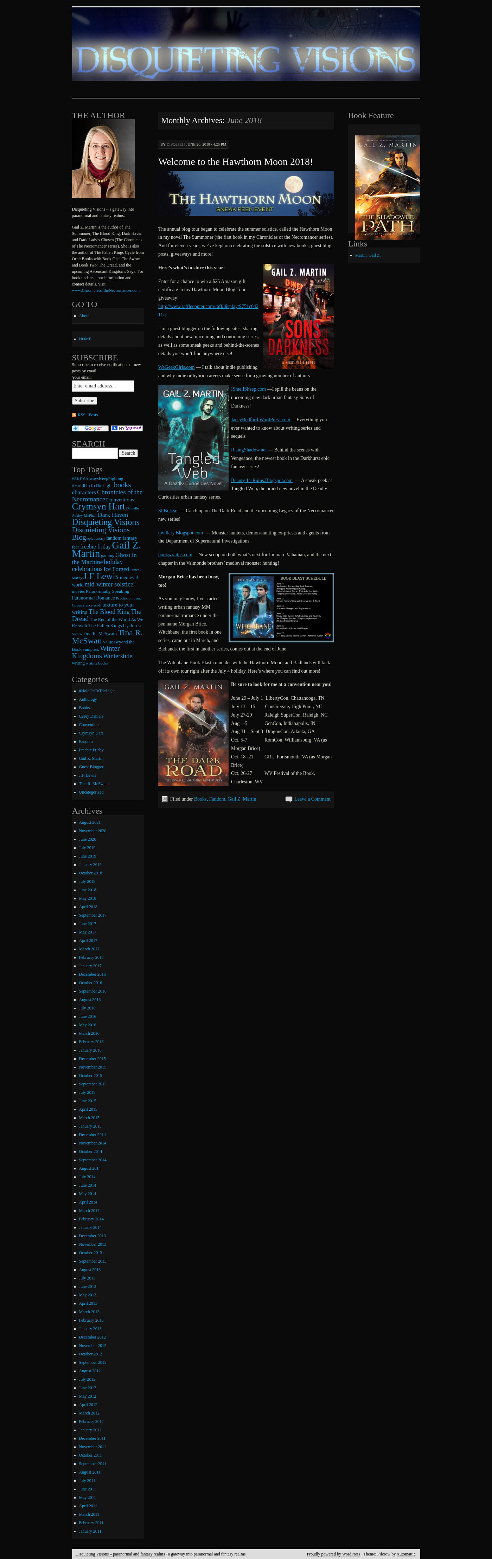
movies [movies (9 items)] (78, 591)
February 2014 (91, 1219)
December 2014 (92, 1134)
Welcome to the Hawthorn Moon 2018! (235, 161)
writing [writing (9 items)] (78, 663)
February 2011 (91, 1522)
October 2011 (90, 1455)
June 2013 (87, 1286)
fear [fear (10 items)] (75, 547)
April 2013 (88, 1303)
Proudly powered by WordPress (333, 1554)
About (84, 315)
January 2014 (90, 1227)
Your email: (82, 377)
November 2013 (93, 1244)
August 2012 (90, 1370)
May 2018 (87, 898)
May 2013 (87, 1294)
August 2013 (90, 1269)
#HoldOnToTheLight (97, 690)
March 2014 (89, 1210)
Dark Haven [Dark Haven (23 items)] (113, 514)
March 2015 (89, 1117)
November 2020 (93, 830)
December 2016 (92, 974)
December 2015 (92, 1058)
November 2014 (93, 1143)
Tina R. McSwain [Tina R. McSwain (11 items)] (100, 633)
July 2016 (87, 1008)
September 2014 (93, 1159)
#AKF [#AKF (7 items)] (77, 478)
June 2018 (87, 889)
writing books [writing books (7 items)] (97, 663)
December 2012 (92, 1337)
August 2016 (90, 999)
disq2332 (175, 144)
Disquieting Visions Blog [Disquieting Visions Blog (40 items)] (101, 533)
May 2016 (87, 1024)
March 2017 (89, 949)
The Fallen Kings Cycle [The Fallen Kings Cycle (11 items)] (111, 625)
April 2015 (88, 1109)
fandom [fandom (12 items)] (113, 538)
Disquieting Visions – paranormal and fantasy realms (120, 1554)
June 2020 (87, 839)
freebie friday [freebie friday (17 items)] (95, 547)
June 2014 (87, 1185)
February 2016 (91, 1041)
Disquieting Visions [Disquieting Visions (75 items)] (106, 522)
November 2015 (93, 1067)
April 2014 (88, 1202)
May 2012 (87, 1396)
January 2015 (90, 1126)
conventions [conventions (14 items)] (121, 499)
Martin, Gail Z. (368, 255)
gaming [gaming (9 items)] (107, 555)
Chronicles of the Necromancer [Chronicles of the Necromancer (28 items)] (107, 495)
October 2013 (90, 1252)
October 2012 (90, 1354)
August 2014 (90, 1168)
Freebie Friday (91, 750)
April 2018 (88, 906)
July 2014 (87, 1176)
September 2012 (93, 1362)
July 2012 (87, 1379)
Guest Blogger (91, 766)
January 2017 (90, 965)
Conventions (90, 724)
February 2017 (91, 957)
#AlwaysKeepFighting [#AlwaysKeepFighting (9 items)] (103, 478)
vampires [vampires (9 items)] (91, 649)
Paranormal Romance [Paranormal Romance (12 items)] (93, 598)
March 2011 (89, 1514)
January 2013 (90, 1328)
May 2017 (87, 932)
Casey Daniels (91, 716)
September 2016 (93, 991)
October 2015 (90, 1075)
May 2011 (87, 1497)
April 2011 (88, 1505)
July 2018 (87, 881)
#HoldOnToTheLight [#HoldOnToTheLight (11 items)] (92, 485)
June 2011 (87, 1489)
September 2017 (93, 915)
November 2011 (92, 1446)
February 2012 (91, 1421)
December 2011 (92, 1438)
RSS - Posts (88, 414)
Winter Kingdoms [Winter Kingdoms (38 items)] (96, 652)
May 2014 (87, 1193)
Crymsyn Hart (91, 733)
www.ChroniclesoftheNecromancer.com (106, 290)
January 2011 (90, 1531)
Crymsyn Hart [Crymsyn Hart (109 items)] (98, 506)
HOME (85, 338)
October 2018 (90, 873)
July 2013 (87, 1278)
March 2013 (89, 1311)
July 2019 (87, 847)
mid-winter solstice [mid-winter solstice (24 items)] (108, 584)
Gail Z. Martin (242, 799)
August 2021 (90, 822)
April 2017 (88, 940)
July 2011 (87, 1480)
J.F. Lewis (87, 775)
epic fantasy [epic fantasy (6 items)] (96, 538)
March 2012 (89, 1413)
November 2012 (93, 1345)
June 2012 (87, 1387)
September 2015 (93, 1084)
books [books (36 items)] (122, 485)
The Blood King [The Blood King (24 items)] (109, 611)
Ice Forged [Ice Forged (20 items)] (116, 569)
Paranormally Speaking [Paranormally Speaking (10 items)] (107, 591)
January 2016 (90, 1050)
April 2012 (88, 1404)
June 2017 (87, 923)
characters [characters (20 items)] (84, 492)
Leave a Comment (312, 799)
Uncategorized (91, 792)
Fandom (217, 799)
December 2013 (92, 1235)
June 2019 (87, 856)
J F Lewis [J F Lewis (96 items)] (101, 576)
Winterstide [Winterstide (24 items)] (117, 656)
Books (200, 799)
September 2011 (93, 1463)
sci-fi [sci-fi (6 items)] (97, 605)
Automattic (406, 1554)
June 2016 (87, 1016)
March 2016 (89, 1033)
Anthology (88, 699)
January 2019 (90, 864)
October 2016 (90, 982)
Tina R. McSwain (94, 783)
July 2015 (87, 1092)
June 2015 (87, 1100)
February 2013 (91, 1320)
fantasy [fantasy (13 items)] (129, 538)
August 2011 (90, 1472)
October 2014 (90, 1151)
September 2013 (93, 1261)
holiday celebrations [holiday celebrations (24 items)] (97, 565)
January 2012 (90, 1430)
